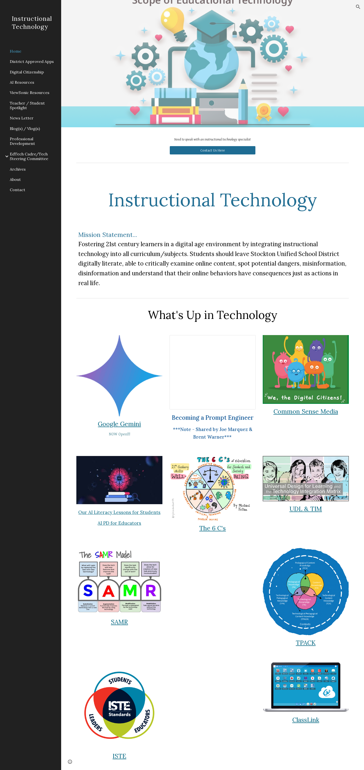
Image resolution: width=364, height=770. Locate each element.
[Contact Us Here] (212, 150)
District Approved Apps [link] (32, 61)
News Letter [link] (22, 118)
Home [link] (15, 51)
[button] (358, 7)
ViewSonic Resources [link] (29, 92)
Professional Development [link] (22, 141)
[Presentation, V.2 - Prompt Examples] (213, 372)
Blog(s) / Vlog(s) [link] (25, 128)
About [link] (15, 179)
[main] (213, 139)
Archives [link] (18, 169)
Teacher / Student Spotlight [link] (27, 105)
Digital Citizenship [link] (27, 72)
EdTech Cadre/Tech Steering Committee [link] (29, 156)
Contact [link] (17, 189)
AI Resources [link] (22, 82)
